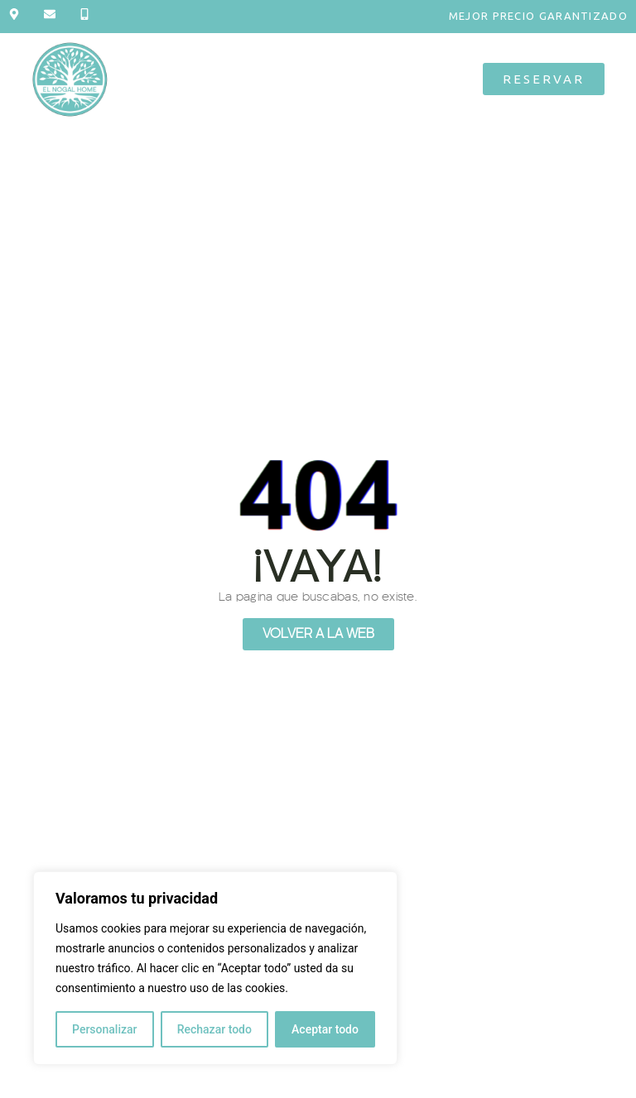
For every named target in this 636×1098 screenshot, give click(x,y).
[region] (215, 968)
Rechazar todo (214, 1029)
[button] (295, 79)
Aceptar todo (325, 1029)
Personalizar (104, 1029)
